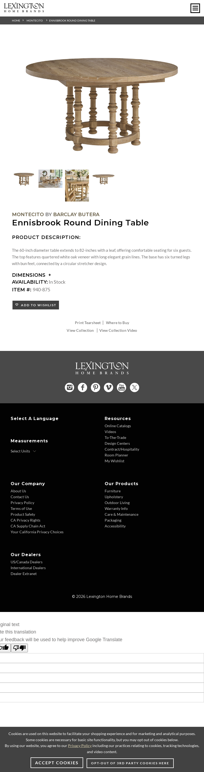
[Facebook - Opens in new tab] (82, 387)
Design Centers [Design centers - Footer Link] (117, 443)
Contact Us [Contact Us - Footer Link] (20, 496)
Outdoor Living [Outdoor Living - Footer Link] (117, 502)
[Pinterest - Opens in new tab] (95, 387)
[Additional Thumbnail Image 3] (77, 186)
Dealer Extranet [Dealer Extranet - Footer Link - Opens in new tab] (24, 573)
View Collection (80, 330)
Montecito (35, 20)
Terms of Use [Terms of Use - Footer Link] (21, 508)
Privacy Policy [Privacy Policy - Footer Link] (22, 502)
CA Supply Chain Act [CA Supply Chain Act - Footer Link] (28, 526)
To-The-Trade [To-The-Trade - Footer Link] (115, 437)
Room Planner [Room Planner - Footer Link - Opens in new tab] (116, 455)
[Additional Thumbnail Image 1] (24, 179)
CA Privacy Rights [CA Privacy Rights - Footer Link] (25, 520)
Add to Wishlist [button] (37, 305)
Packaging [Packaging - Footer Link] (113, 520)
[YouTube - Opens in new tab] (121, 387)
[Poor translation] (19, 648)
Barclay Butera (76, 214)
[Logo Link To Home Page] (24, 10)
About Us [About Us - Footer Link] (18, 491)
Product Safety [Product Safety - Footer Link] (23, 514)
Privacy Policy (80, 745)
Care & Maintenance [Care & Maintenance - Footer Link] (121, 514)
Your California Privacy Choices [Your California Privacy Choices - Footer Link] (37, 532)
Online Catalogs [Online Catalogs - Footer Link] (118, 425)
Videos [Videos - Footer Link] (110, 431)
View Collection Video (118, 330)
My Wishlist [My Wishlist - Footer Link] (114, 461)
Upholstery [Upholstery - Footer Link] (114, 496)
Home (16, 20)
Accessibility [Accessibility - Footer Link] (115, 526)
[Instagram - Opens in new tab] (69, 387)
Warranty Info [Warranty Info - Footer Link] (116, 508)
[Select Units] (23, 451)
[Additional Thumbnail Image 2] (50, 179)
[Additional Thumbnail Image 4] (104, 179)
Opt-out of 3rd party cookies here (130, 763)
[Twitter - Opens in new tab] (134, 387)
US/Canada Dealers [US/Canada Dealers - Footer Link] (26, 562)
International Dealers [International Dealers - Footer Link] (28, 567)
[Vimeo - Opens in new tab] (108, 387)
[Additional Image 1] (102, 102)
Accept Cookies (57, 762)
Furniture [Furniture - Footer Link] (113, 491)
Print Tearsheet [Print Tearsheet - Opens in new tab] (88, 322)
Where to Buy (117, 322)
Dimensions (31, 275)
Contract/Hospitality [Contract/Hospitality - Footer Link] (122, 449)
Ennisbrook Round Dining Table (72, 20)
